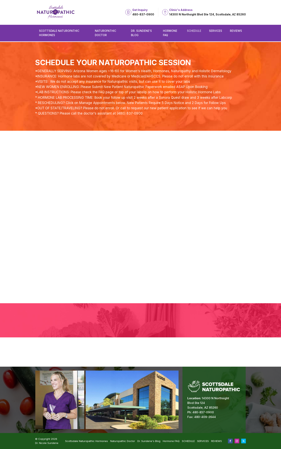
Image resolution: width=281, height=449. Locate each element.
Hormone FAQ (170, 33)
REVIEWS (236, 30)
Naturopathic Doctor (105, 33)
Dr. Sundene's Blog (141, 33)
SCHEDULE (194, 30)
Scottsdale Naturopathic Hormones (59, 33)
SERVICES (215, 30)
